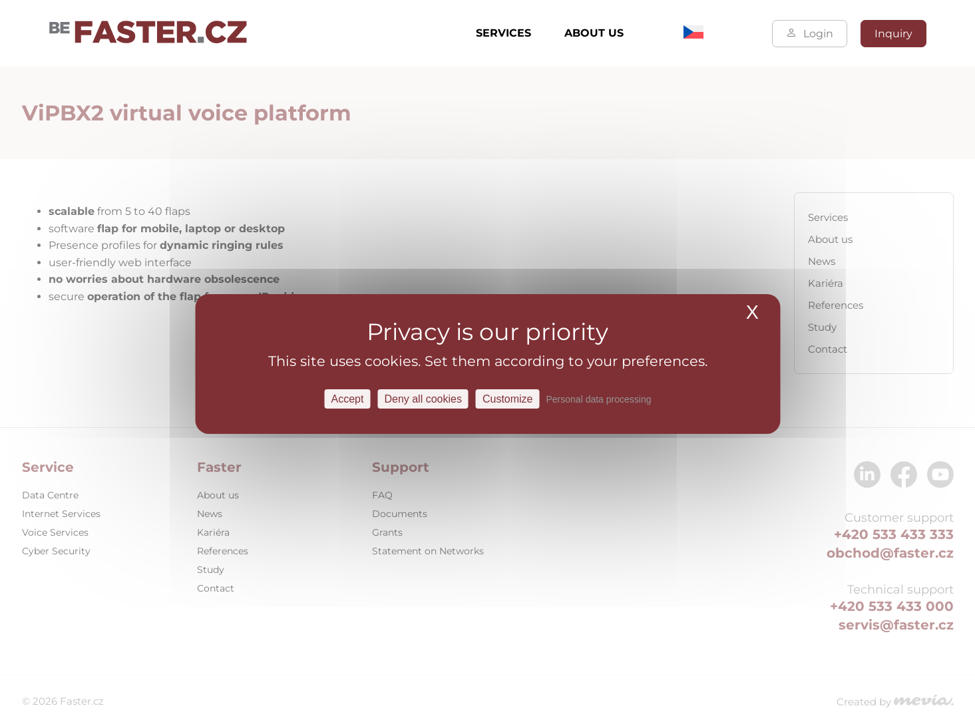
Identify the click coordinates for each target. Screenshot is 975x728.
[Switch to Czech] (693, 35)
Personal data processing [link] (599, 399)
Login (809, 33)
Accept (347, 399)
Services (503, 33)
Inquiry (893, 33)
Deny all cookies (423, 399)
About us (594, 33)
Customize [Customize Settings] (508, 399)
